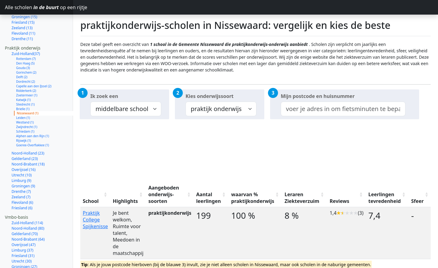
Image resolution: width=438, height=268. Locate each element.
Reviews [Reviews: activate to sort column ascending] (339, 201)
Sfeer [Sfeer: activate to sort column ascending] (417, 201)
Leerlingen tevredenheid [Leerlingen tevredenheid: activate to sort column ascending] (384, 197)
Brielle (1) (23, 87)
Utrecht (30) (22, 239)
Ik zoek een (104, 96)
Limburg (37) (22, 228)
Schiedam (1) (25, 110)
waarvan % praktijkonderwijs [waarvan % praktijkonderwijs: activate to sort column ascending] (252, 197)
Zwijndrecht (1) (26, 105)
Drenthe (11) (22, 17)
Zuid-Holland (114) (27, 201)
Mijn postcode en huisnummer (318, 96)
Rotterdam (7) (26, 37)
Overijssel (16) (24, 148)
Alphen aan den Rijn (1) (32, 114)
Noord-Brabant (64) (28, 217)
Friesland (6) (22, 186)
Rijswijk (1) (23, 119)
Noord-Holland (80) (28, 206)
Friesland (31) (23, 234)
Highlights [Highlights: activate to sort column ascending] (125, 201)
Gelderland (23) (25, 137)
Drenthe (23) (22, 250)
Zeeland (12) (22, 261)
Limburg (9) (21, 159)
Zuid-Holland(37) (26, 32)
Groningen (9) (23, 164)
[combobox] (343, 109)
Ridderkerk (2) (26, 69)
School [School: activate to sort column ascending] (91, 201)
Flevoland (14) (23, 256)
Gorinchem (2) (26, 51)
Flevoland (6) (22, 180)
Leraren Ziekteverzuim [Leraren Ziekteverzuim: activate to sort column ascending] (301, 197)
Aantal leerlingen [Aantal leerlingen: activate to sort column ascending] (208, 197)
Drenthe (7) (21, 169)
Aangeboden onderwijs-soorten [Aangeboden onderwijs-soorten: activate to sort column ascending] (163, 194)
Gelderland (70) (25, 212)
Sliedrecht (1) (25, 83)
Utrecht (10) (22, 153)
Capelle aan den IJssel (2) (33, 64)
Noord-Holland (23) (28, 131)
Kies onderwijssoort (210, 96)
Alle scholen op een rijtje (39, 7)
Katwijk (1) (23, 78)
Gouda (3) (23, 46)
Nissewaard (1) (27, 91)
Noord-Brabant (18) (28, 142)
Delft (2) (21, 55)
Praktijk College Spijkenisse (95, 220)
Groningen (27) (24, 245)
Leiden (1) (23, 96)
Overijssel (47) (24, 223)
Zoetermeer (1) (26, 73)
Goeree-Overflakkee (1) (32, 123)
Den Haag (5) (25, 42)
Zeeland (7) (21, 175)
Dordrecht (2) (25, 60)
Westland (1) (25, 101)
